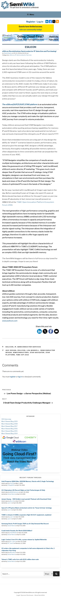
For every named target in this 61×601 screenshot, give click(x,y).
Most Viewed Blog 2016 (9, 429)
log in (20, 377)
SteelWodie (13, 532)
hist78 (12, 483)
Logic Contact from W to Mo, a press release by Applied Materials (24, 539)
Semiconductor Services (24, 55)
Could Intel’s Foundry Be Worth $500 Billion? (16, 531)
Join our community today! (30, 30)
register (13, 377)
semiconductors (21, 352)
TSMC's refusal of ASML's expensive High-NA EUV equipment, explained (26, 515)
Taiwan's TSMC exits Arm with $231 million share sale (20, 559)
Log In (40, 21)
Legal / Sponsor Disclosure (25, 595)
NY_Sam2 (13, 541)
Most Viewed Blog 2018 (9, 424)
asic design (11, 350)
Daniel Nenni (8, 53)
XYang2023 (11, 485)
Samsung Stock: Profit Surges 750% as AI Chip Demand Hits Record (25, 524)
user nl (9, 503)
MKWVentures (14, 492)
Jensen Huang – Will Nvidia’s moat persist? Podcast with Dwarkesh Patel (26, 499)
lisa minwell (33, 350)
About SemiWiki (39, 595)
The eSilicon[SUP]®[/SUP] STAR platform (19, 104)
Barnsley (12, 552)
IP (15, 55)
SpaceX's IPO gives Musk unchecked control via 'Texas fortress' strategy (26, 508)
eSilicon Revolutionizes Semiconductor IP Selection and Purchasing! (29, 51)
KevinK (12, 501)
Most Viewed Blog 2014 (9, 433)
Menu (30, 14)
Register (30, 21)
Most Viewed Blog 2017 (9, 426)
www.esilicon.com (9, 321)
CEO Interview (6, 419)
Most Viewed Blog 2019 (9, 421)
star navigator (37, 352)
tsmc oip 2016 (22, 355)
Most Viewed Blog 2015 (9, 431)
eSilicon (11, 55)
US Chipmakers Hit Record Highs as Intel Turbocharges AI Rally (23, 490)
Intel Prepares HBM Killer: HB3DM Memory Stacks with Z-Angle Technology (27, 481)
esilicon (22, 350)
